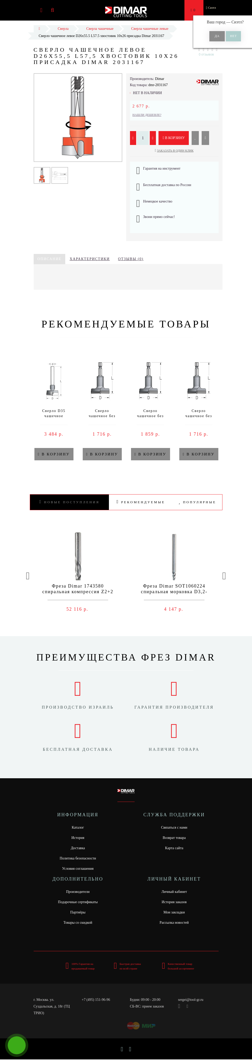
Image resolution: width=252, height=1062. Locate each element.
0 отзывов (206, 54)
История (77, 838)
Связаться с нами (174, 827)
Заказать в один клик (175, 150)
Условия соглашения (78, 869)
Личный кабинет (174, 892)
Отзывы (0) (130, 259)
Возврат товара (174, 838)
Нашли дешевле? (147, 115)
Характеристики (90, 259)
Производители (78, 892)
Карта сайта (174, 848)
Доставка (78, 848)
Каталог (78, 827)
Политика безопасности (78, 858)
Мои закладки (174, 912)
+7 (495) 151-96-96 (96, 1000)
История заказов (174, 902)
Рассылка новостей (174, 922)
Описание (50, 259)
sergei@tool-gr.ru (190, 1000)
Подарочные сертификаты (78, 902)
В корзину (174, 138)
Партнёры (77, 912)
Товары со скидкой (77, 922)
